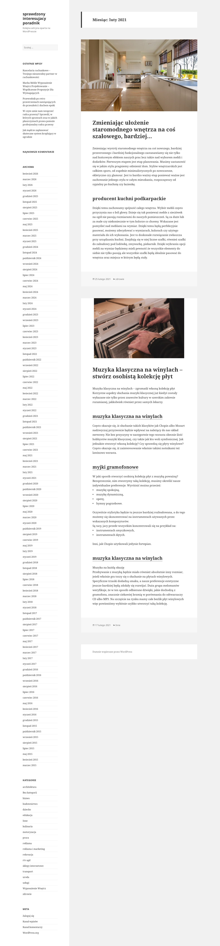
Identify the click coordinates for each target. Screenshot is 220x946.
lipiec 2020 (28, 506)
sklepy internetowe (33, 865)
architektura (29, 787)
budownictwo (30, 803)
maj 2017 (27, 641)
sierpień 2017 (30, 624)
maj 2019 (27, 545)
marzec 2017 (29, 652)
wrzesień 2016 (30, 680)
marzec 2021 (29, 466)
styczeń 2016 (29, 714)
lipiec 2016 (28, 692)
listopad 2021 (30, 421)
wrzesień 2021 (30, 432)
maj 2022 (27, 387)
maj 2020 (27, 511)
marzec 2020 (29, 517)
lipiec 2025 (28, 213)
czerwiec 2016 (30, 697)
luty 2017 (28, 658)
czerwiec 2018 (30, 585)
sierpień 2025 (30, 207)
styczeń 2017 (29, 663)
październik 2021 (32, 427)
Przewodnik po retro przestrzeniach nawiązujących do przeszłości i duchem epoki (39, 102)
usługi (26, 882)
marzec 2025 (29, 235)
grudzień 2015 (30, 720)
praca (26, 837)
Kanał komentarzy (32, 927)
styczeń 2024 (29, 308)
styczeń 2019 (29, 556)
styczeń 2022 (29, 410)
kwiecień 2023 (30, 337)
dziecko (27, 809)
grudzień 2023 (30, 314)
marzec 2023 (29, 342)
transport (28, 871)
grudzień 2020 (30, 483)
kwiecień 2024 (30, 292)
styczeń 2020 (29, 523)
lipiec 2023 (28, 325)
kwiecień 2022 (30, 393)
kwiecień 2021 (30, 461)
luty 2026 (28, 184)
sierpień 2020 (30, 500)
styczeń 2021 (29, 477)
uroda (26, 877)
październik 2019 (32, 528)
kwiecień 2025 (30, 230)
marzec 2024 (29, 297)
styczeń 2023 (29, 348)
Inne (25, 820)
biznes (26, 798)
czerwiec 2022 (30, 382)
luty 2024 (28, 303)
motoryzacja (29, 832)
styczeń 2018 (29, 607)
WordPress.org (31, 932)
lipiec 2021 (28, 444)
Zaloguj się (28, 915)
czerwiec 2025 (30, 218)
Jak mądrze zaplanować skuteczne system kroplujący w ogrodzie (39, 133)
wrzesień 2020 (30, 494)
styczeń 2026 (29, 190)
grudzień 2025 (30, 196)
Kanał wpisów (30, 921)
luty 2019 (28, 551)
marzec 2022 (29, 399)
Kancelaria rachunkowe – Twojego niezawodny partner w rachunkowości (40, 74)
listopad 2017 (30, 613)
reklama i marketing (34, 848)
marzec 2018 (29, 596)
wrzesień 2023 (30, 320)
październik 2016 (32, 675)
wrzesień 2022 (30, 365)
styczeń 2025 (29, 241)
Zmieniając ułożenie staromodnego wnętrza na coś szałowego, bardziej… (134, 129)
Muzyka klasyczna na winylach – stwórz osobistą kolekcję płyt (137, 373)
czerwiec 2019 (30, 539)
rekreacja (28, 854)
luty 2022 (28, 404)
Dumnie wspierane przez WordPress (112, 651)
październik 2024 (32, 258)
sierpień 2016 (30, 686)
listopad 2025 (30, 201)
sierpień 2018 (30, 573)
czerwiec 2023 (30, 331)
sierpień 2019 (30, 534)
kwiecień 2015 (30, 759)
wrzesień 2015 (30, 737)
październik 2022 (32, 359)
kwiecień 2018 (30, 590)
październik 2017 (32, 618)
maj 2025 (27, 224)
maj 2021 (27, 455)
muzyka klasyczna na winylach (127, 416)
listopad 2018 (30, 568)
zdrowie (27, 894)
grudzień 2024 (30, 246)
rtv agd (26, 860)
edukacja (27, 815)
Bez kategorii (30, 792)
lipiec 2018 (28, 579)
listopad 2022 (30, 354)
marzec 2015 (29, 765)
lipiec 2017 (28, 630)
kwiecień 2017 (30, 647)
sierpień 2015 (30, 742)
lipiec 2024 (28, 275)
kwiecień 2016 (30, 708)
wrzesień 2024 (30, 263)
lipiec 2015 (28, 748)
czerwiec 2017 (30, 635)
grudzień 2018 (30, 562)
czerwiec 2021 (30, 449)
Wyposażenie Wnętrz (34, 888)
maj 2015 (27, 754)
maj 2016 (27, 703)
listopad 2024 (30, 252)
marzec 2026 (29, 179)
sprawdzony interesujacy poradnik (34, 18)
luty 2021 (28, 472)
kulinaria (28, 826)
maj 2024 (27, 286)
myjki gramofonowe (115, 467)
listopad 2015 (30, 725)
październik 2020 (32, 489)
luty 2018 (28, 601)
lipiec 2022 (28, 376)
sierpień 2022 (30, 370)
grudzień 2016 (30, 669)
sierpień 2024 (30, 269)
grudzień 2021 (30, 416)
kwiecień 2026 (30, 173)
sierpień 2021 (30, 438)
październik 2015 (32, 731)
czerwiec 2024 (30, 280)
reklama (27, 843)
